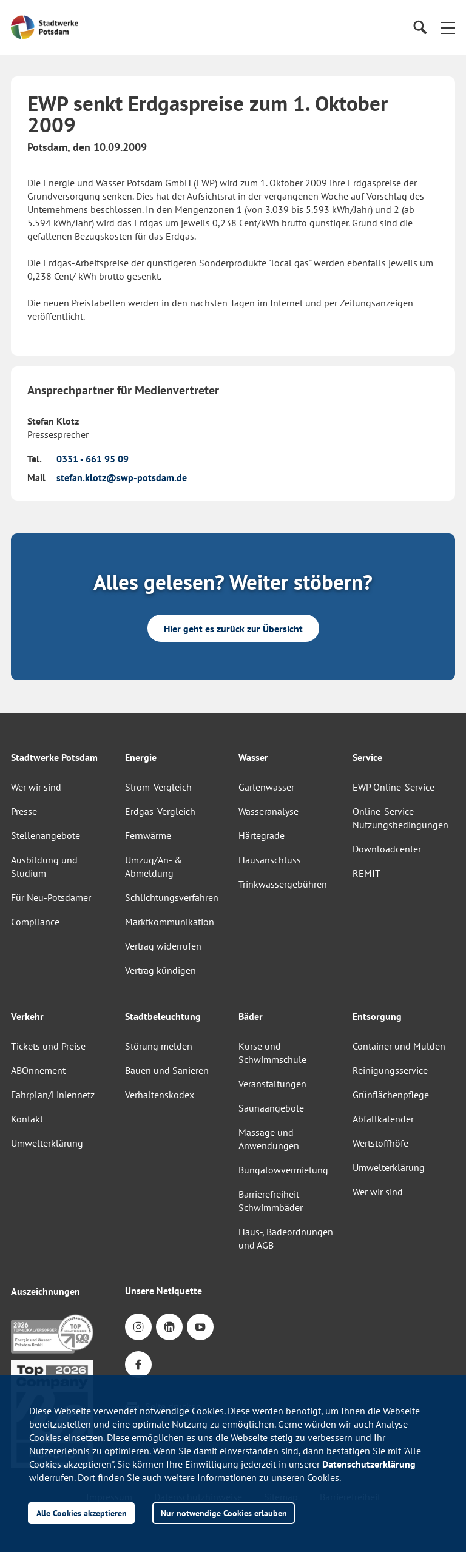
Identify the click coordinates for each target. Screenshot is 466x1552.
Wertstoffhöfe (380, 1143)
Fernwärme (148, 835)
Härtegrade (261, 835)
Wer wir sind (36, 787)
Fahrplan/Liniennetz (53, 1094)
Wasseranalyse (268, 811)
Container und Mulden (399, 1046)
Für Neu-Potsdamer (51, 897)
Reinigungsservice (390, 1070)
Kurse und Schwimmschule (272, 1052)
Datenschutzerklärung (369, 1464)
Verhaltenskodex (159, 1094)
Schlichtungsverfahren (171, 897)
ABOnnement (38, 1070)
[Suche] (419, 27)
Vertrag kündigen (160, 970)
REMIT (366, 873)
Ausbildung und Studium (44, 866)
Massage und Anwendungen (268, 1139)
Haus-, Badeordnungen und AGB (285, 1238)
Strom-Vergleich (158, 787)
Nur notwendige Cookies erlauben (224, 1513)
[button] (447, 27)
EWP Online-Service (393, 787)
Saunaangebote (271, 1108)
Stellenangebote (45, 835)
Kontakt (27, 1119)
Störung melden (158, 1046)
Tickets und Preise (48, 1046)
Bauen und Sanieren (167, 1070)
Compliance (35, 922)
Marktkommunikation (169, 922)
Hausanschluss (269, 860)
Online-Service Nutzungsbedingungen (400, 818)
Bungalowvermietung (283, 1170)
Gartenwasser (266, 787)
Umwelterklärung (47, 1143)
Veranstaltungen (272, 1084)
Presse (24, 811)
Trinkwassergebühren (282, 884)
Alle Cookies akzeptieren (81, 1513)
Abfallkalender (383, 1119)
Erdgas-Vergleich (160, 811)
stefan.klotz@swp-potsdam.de (121, 477)
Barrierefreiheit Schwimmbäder (270, 1200)
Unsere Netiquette (163, 1290)
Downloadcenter (387, 849)
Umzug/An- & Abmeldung (153, 866)
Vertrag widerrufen (163, 946)
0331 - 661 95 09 (92, 459)
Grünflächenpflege (391, 1094)
